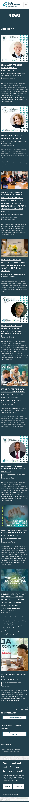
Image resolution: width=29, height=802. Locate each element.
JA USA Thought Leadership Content (14, 733)
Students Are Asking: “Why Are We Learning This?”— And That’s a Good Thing (14, 392)
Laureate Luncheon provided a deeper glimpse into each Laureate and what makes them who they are (14, 265)
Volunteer (18, 786)
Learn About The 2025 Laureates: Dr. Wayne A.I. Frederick (13, 469)
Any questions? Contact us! (10, 794)
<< (16, 709)
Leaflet (11, 799)
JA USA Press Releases (14, 717)
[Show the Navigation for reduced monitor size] (25, 4)
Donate (7, 786)
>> (27, 709)
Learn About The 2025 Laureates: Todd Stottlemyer (11, 67)
